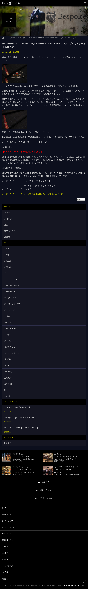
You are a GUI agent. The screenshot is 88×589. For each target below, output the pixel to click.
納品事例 (5, 553)
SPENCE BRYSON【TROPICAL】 (17, 407)
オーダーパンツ (10, 298)
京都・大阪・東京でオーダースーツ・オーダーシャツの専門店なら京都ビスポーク (33, 585)
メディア (8, 341)
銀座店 (7, 237)
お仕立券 (8, 261)
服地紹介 (8, 378)
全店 (6, 225)
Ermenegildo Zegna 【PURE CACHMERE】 (20, 418)
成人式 (7, 365)
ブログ (7, 335)
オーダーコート (10, 273)
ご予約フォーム (44, 498)
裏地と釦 (8, 384)
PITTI (6, 248)
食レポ (7, 396)
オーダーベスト (10, 310)
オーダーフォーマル (12, 304)
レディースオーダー (12, 353)
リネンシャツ (9, 347)
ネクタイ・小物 (10, 328)
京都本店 (23, 38)
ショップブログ (12, 38)
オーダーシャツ (10, 279)
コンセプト (6, 546)
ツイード (8, 322)
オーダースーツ (10, 292)
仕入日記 (8, 359)
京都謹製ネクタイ (8, 540)
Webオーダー (9, 255)
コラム (7, 316)
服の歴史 (8, 372)
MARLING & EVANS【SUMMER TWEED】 (21, 428)
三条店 (7, 213)
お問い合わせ (44, 490)
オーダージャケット (12, 285)
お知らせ (8, 267)
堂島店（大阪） (10, 231)
